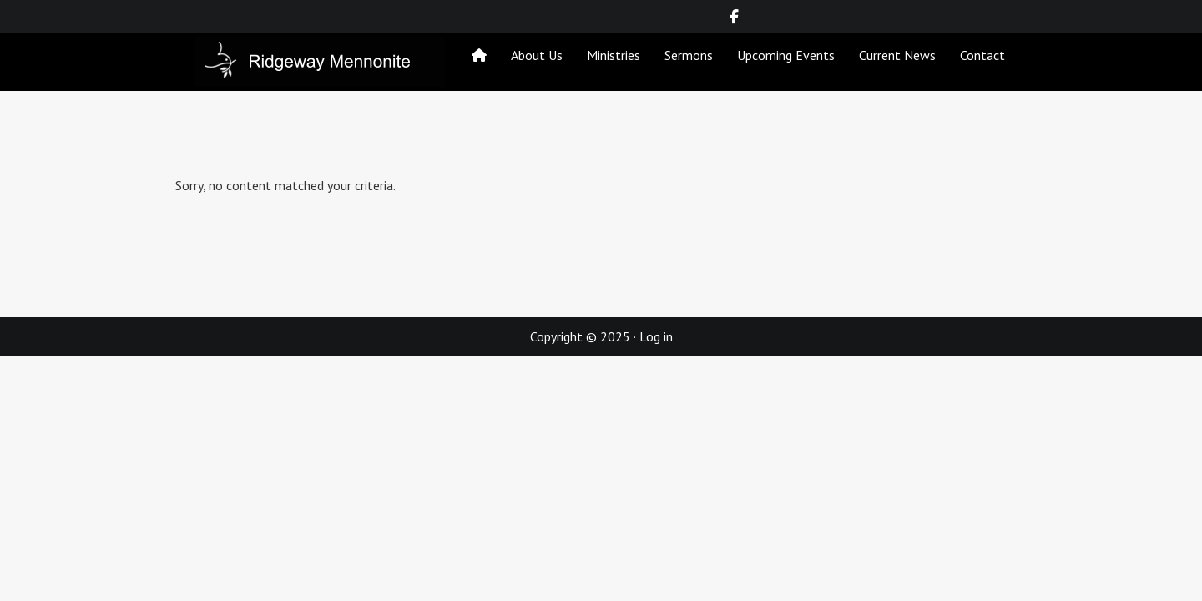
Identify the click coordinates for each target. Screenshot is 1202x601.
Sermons (688, 55)
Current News (897, 55)
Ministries (613, 55)
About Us (537, 55)
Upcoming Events (786, 55)
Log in (656, 336)
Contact (982, 55)
